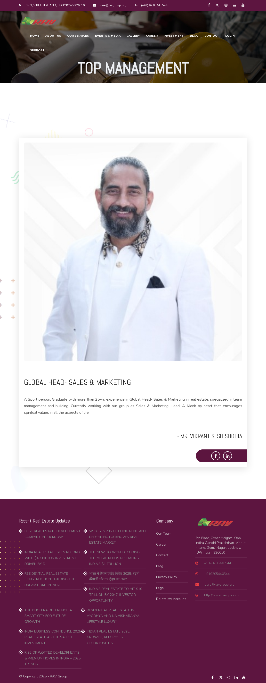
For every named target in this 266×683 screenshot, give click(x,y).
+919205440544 (216, 574)
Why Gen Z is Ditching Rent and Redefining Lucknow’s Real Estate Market (117, 537)
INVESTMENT (174, 35)
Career (161, 544)
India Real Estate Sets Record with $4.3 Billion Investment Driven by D (52, 558)
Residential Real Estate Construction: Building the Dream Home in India (49, 579)
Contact (162, 555)
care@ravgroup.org (219, 584)
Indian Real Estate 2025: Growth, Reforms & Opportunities (108, 637)
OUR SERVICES (78, 35)
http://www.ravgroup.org (222, 595)
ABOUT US (53, 35)
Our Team (163, 533)
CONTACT (211, 35)
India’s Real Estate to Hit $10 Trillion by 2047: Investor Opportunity (115, 595)
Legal (160, 588)
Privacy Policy (166, 577)
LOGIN (230, 35)
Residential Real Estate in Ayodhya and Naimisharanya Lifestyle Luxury (113, 616)
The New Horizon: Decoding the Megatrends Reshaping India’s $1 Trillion (114, 558)
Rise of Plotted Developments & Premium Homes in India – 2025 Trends (52, 658)
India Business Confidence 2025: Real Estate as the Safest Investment (52, 637)
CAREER (152, 35)
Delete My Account (171, 599)
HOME (34, 35)
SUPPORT (37, 50)
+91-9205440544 (217, 563)
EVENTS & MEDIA (108, 35)
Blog (159, 566)
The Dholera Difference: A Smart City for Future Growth (48, 616)
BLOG (194, 35)
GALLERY (133, 35)
